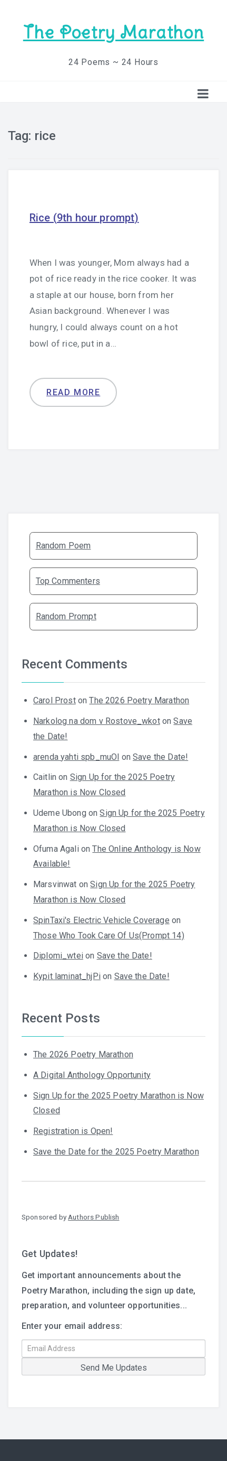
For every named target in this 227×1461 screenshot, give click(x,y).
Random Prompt (66, 616)
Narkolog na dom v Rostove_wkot (96, 721)
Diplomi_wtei (58, 956)
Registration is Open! (73, 1131)
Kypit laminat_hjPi (67, 976)
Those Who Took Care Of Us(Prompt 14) (108, 935)
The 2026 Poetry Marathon (139, 700)
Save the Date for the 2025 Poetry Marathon (116, 1152)
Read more (73, 392)
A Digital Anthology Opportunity (92, 1075)
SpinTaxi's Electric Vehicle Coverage (101, 920)
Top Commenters (68, 581)
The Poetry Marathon (113, 32)
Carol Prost (54, 700)
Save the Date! (160, 757)
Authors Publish (93, 1217)
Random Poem (63, 546)
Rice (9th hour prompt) (84, 217)
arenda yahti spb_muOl (76, 757)
